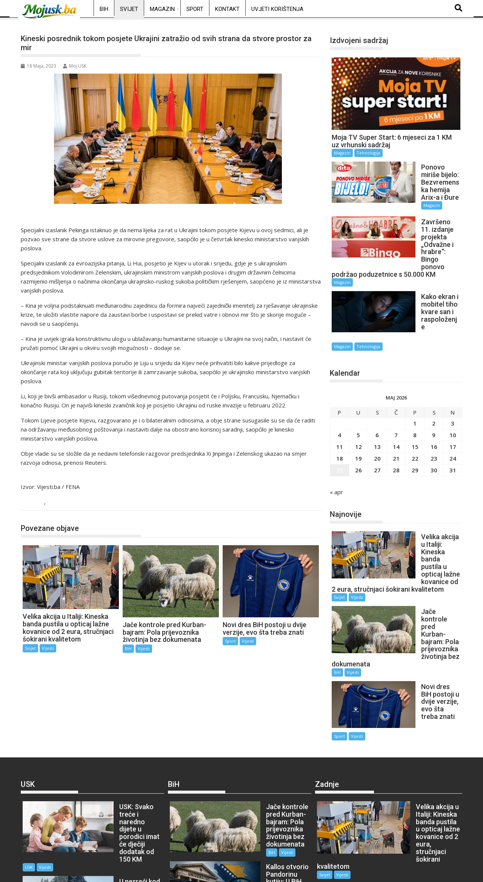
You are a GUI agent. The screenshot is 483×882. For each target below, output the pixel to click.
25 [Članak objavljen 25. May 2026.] (339, 414)
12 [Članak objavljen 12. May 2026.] (358, 390)
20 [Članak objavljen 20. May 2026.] (377, 402)
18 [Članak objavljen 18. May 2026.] (339, 402)
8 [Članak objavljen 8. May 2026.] (415, 378)
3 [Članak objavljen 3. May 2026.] (452, 367)
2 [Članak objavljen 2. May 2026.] (433, 367)
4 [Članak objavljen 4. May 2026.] (339, 378)
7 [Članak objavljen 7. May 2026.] (396, 378)
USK (94, 740)
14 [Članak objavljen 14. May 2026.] (396, 390)
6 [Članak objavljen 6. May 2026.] (377, 378)
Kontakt (227, 9)
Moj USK (74, 66)
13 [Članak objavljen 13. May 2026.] (377, 390)
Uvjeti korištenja (277, 9)
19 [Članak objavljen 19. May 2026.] (358, 402)
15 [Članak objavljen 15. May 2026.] (415, 390)
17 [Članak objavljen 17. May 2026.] (452, 390)
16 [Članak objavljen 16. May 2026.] (434, 390)
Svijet (129, 9)
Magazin (162, 9)
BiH (104, 9)
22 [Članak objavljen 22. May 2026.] (415, 402)
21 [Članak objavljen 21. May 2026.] (396, 402)
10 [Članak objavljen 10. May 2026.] (452, 378)
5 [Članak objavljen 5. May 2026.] (358, 378)
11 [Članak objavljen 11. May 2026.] (339, 390)
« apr (336, 435)
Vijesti (56, 502)
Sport (194, 9)
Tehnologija (368, 153)
